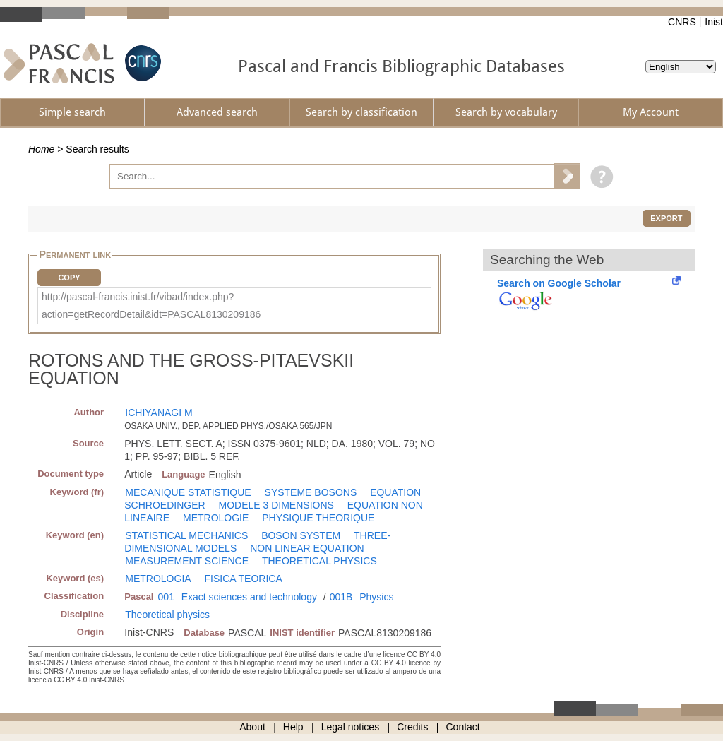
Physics (376, 597)
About (252, 727)
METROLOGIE (216, 517)
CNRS (682, 22)
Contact (463, 727)
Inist (714, 22)
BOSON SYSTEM (300, 535)
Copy (69, 277)
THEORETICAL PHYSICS (319, 561)
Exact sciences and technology (249, 597)
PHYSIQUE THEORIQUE (318, 517)
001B (341, 597)
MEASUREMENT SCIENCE (187, 561)
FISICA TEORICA (243, 578)
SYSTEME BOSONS (311, 492)
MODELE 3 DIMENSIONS (276, 505)
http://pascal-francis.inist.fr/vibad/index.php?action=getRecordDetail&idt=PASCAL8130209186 (151, 305)
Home (41, 149)
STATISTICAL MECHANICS (186, 535)
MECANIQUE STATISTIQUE (188, 492)
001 (165, 597)
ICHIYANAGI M (158, 412)
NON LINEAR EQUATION (307, 548)
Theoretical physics (167, 614)
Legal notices (350, 727)
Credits (412, 727)
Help (293, 727)
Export (666, 218)
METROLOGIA (158, 578)
